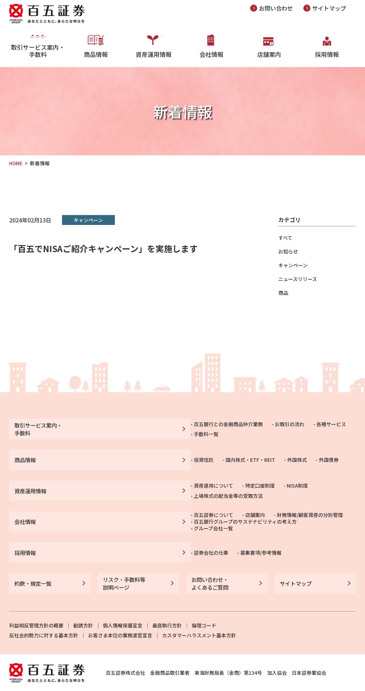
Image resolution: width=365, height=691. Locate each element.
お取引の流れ (196, 427)
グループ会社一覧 (235, 516)
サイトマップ (332, 8)
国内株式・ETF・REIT (157, 455)
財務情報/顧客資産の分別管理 (217, 508)
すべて (285, 237)
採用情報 (327, 52)
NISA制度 (204, 484)
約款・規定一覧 (31, 568)
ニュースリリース (297, 278)
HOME (16, 163)
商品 (283, 292)
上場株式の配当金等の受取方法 (261, 484)
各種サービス (238, 427)
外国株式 (204, 455)
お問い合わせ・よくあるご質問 (208, 569)
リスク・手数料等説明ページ (122, 569)
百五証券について (120, 508)
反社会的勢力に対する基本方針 (43, 619)
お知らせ (288, 251)
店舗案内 (269, 52)
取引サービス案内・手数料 (38, 56)
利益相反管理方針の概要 (36, 609)
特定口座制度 (167, 484)
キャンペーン (293, 265)
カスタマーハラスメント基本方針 (199, 619)
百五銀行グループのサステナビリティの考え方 (152, 516)
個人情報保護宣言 (122, 609)
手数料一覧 (277, 427)
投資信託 (110, 455)
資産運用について (120, 484)
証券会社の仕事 (118, 540)
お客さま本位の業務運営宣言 (120, 619)
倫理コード (204, 609)
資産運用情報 (154, 52)
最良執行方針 (167, 609)
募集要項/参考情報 (167, 540)
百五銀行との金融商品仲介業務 (135, 427)
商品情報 (96, 52)
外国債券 (236, 455)
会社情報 (211, 52)
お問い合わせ (277, 8)
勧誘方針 (83, 609)
